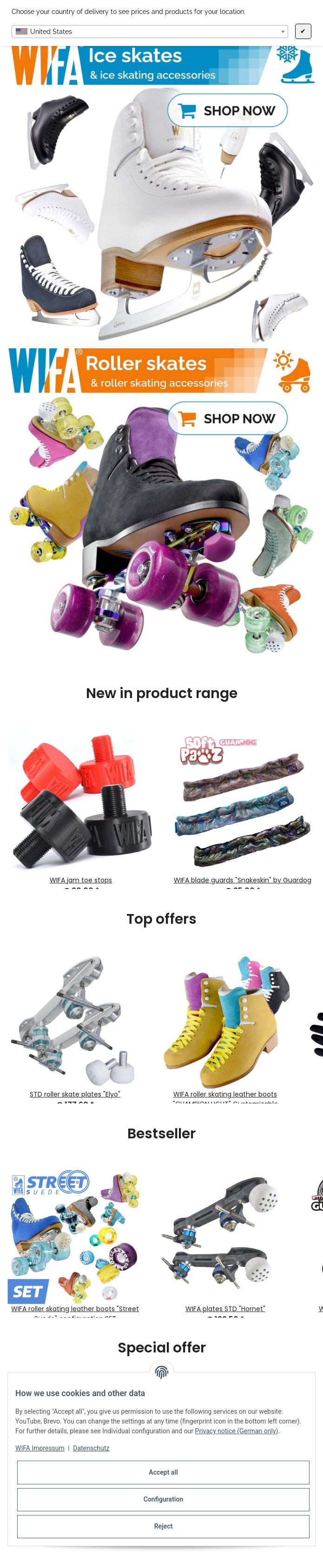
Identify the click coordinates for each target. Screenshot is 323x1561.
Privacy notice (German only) (236, 1431)
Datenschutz (91, 1448)
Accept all (163, 1472)
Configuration (163, 1499)
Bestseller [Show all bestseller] (161, 1133)
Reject (163, 1526)
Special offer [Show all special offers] (162, 1347)
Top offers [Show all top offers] (161, 919)
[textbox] (149, 32)
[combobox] (150, 31)
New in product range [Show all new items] (161, 693)
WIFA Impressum (40, 1448)
